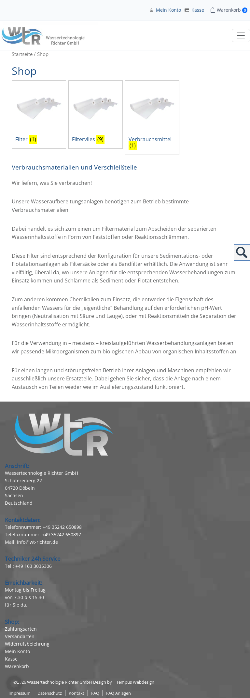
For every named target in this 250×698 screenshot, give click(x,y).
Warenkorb (17, 666)
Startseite (22, 54)
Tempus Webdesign (135, 682)
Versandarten (20, 636)
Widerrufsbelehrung (27, 644)
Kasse (197, 10)
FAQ (95, 693)
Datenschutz (49, 693)
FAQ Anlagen (118, 693)
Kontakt (76, 693)
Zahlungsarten (21, 629)
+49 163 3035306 (33, 566)
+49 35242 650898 (62, 527)
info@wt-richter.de (37, 542)
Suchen (242, 252)
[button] (14, 683)
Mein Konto (168, 10)
